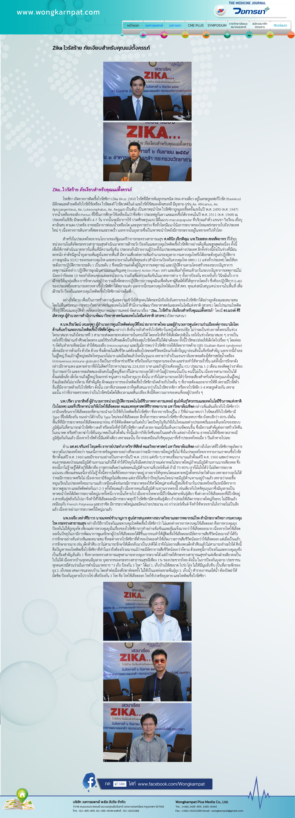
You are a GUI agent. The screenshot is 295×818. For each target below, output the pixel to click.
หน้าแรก (133, 25)
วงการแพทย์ (154, 25)
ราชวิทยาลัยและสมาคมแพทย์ (238, 25)
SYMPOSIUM (217, 25)
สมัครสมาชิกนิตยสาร (259, 25)
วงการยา (175, 25)
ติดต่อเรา (280, 25)
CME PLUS (196, 25)
